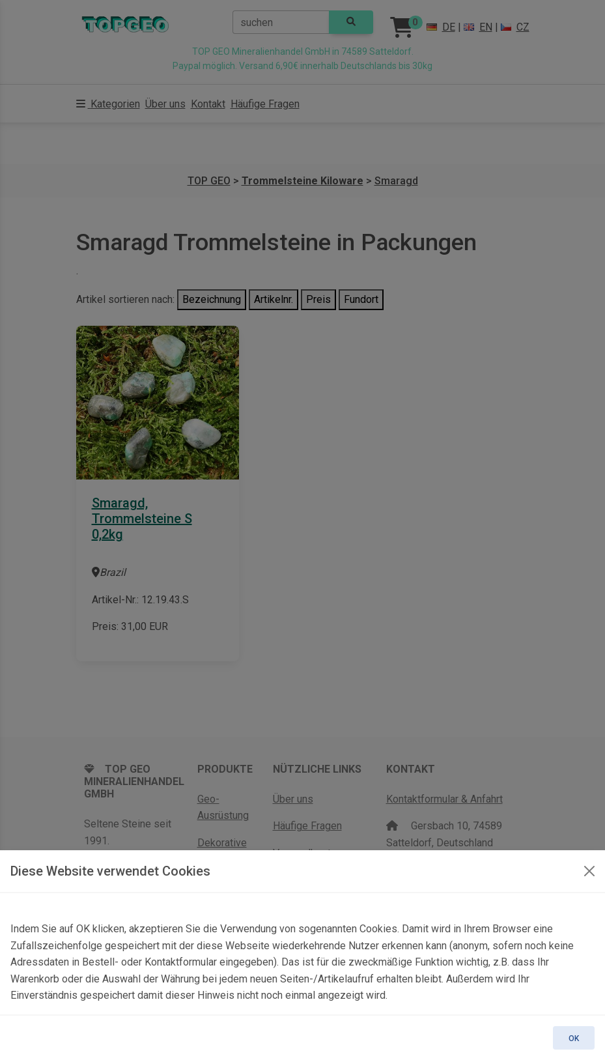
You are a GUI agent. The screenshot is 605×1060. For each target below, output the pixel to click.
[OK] (589, 871)
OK (574, 1038)
